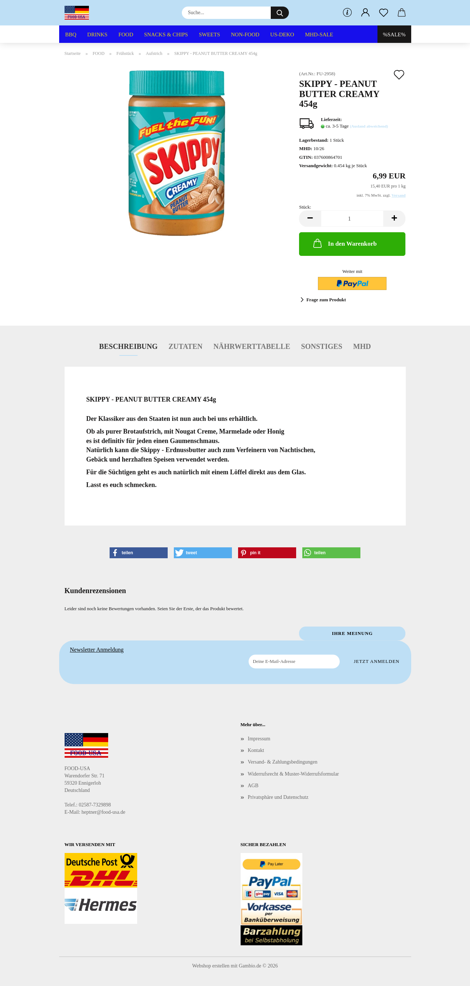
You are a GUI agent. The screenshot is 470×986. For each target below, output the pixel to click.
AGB (253, 785)
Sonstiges (321, 346)
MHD (362, 346)
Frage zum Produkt (326, 299)
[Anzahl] (352, 218)
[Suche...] (280, 13)
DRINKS (97, 34)
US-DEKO (282, 34)
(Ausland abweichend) (369, 126)
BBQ (71, 34)
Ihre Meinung (352, 633)
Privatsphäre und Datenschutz (278, 797)
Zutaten (185, 346)
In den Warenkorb (344, 243)
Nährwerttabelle (251, 346)
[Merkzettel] (384, 12)
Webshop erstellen (211, 966)
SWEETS (209, 34)
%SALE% (394, 34)
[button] (365, 12)
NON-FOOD (245, 34)
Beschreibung (128, 346)
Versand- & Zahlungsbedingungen (283, 762)
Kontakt (256, 750)
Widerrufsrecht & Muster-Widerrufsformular (293, 774)
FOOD (125, 34)
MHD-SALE (319, 34)
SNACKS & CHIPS (166, 34)
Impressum (259, 738)
